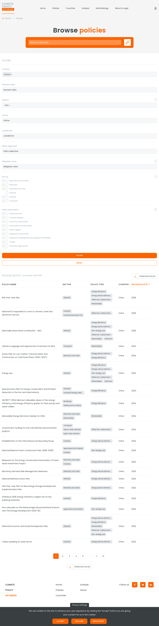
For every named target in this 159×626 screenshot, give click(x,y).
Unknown (108, 339)
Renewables (97, 303)
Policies (55, 8)
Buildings (67, 401)
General (67, 297)
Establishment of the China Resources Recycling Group (28, 441)
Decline (79, 621)
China (121, 297)
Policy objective (9, 146)
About (83, 590)
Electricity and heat (71, 355)
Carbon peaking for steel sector (17, 541)
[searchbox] (15, 74)
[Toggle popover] (155, 99)
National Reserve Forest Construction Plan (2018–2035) (28, 450)
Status (5, 115)
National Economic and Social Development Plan (25, 526)
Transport (68, 346)
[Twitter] (143, 584)
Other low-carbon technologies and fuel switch (102, 299)
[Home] (8, 8)
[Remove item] (10, 74)
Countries (70, 8)
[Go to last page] (103, 556)
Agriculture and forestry (73, 448)
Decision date (8, 84)
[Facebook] (134, 584)
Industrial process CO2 (73, 315)
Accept (60, 621)
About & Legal (121, 8)
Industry (67, 311)
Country (6, 69)
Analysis (85, 8)
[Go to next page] (96, 556)
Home (43, 8)
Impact (5, 100)
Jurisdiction (7, 130)
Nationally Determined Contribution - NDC (22, 330)
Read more (98, 621)
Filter (79, 255)
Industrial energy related (74, 392)
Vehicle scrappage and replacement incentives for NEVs (28, 346)
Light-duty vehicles (71, 433)
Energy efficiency (99, 291)
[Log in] (155, 8)
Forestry (67, 452)
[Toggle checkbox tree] (3, 180)
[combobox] (79, 74)
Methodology (102, 8)
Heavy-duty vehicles (72, 429)
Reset (79, 263)
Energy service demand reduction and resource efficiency (102, 295)
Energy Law (7, 373)
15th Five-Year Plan (11, 297)
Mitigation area (9, 161)
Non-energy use (98, 330)
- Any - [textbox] (7, 105)
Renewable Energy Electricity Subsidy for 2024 (23, 416)
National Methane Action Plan (16, 478)
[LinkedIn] (151, 584)
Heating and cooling (72, 405)
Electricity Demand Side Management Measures (24, 471)
